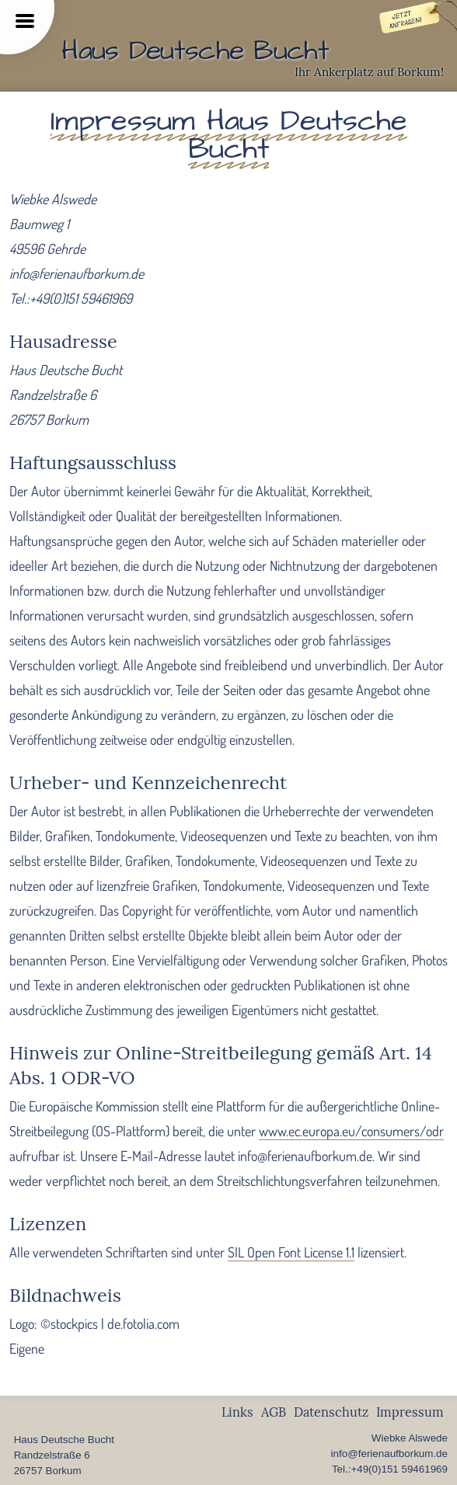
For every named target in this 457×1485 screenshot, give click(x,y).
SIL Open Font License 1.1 (291, 1252)
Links (237, 1412)
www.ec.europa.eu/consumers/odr (351, 1130)
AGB (273, 1412)
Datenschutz (331, 1412)
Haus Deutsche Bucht (194, 51)
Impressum (410, 1412)
